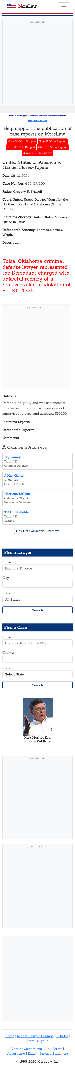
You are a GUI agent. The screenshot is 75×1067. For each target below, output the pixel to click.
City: (5, 578)
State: (6, 593)
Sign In (43, 1041)
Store (30, 1041)
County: (8, 653)
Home (9, 1036)
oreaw (22, 6)
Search (37, 610)
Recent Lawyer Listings (35, 1036)
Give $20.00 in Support (37, 153)
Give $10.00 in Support (53, 147)
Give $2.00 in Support (53, 141)
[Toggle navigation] (63, 6)
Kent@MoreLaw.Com (37, 120)
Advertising (16, 1053)
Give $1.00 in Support (22, 141)
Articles (62, 1036)
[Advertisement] (37, 62)
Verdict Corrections (26, 1049)
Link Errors (53, 1049)
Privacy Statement (54, 1053)
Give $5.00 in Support (21, 147)
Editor (32, 1053)
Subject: (8, 562)
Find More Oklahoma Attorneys (37, 531)
